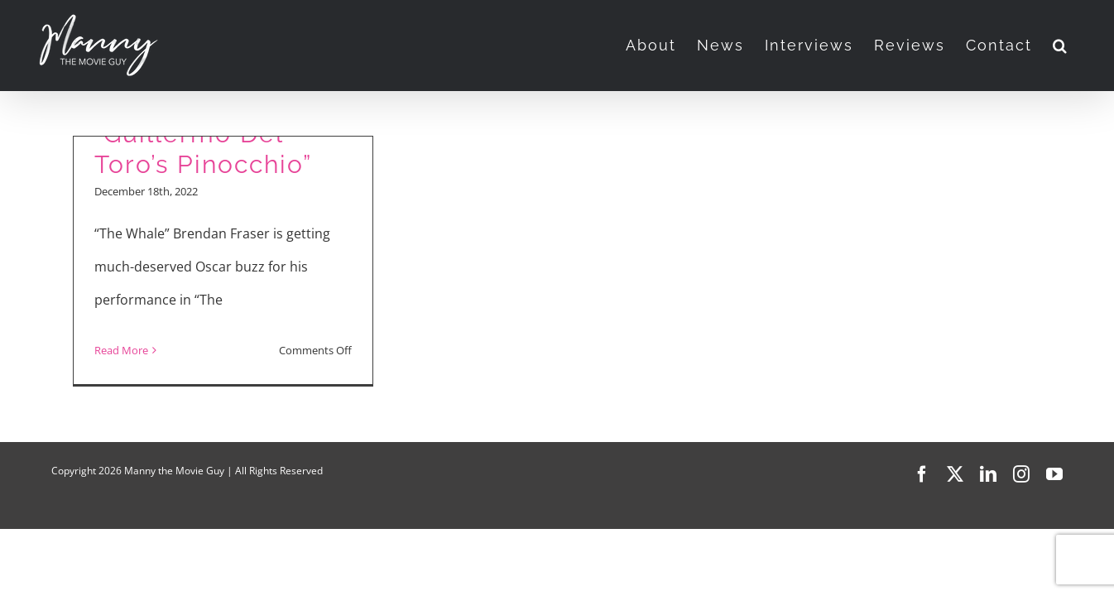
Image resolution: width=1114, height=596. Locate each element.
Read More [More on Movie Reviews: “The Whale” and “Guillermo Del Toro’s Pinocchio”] (121, 350)
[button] (1081, 45)
